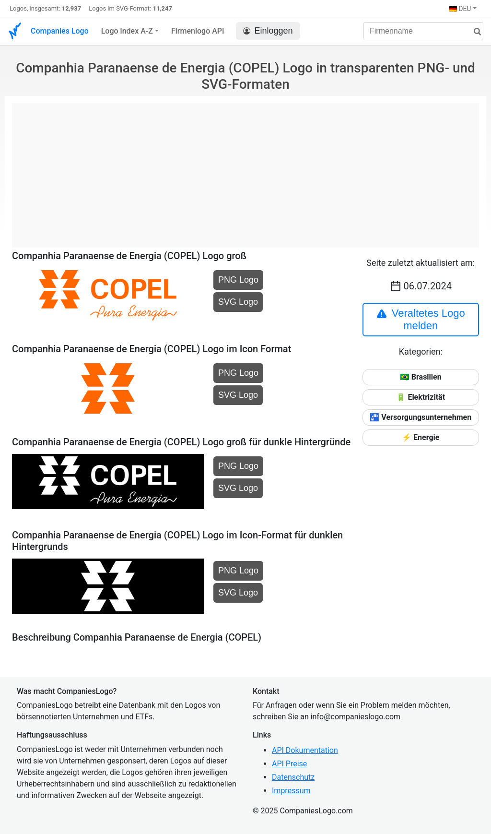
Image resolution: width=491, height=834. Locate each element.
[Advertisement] (245, 170)
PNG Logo (238, 280)
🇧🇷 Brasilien (421, 376)
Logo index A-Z (127, 31)
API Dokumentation (305, 750)
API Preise (289, 763)
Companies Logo (60, 31)
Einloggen (268, 31)
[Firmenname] (423, 31)
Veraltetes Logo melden (420, 319)
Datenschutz (293, 777)
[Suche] (474, 32)
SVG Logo (238, 302)
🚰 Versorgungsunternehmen (420, 417)
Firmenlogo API (197, 31)
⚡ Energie (420, 437)
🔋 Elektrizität (420, 397)
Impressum (291, 790)
